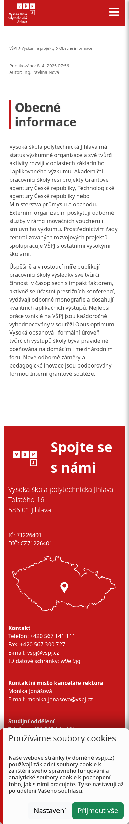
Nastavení (50, 810)
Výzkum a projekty (36, 48)
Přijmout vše (98, 810)
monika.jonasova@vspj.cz (60, 699)
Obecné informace (74, 48)
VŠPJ (13, 48)
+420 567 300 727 (42, 644)
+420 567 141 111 (52, 636)
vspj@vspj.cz (43, 652)
